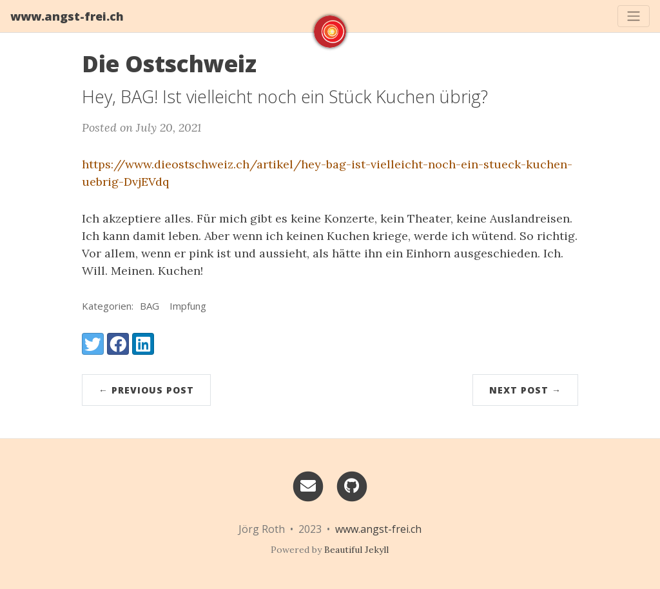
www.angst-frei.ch (67, 16)
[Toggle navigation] (633, 16)
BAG (149, 305)
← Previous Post (146, 390)
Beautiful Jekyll (356, 549)
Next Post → (525, 390)
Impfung (188, 305)
